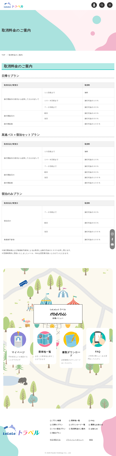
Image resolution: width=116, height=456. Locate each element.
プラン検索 (56, 420)
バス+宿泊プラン (59, 429)
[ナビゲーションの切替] (110, 5)
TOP (3, 55)
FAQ (92, 420)
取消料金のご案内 (78, 429)
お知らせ (94, 429)
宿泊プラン (56, 433)
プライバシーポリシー (75, 440)
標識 (91, 440)
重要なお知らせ (97, 425)
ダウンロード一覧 (78, 425)
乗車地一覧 (75, 420)
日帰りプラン (57, 425)
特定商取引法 (55, 440)
